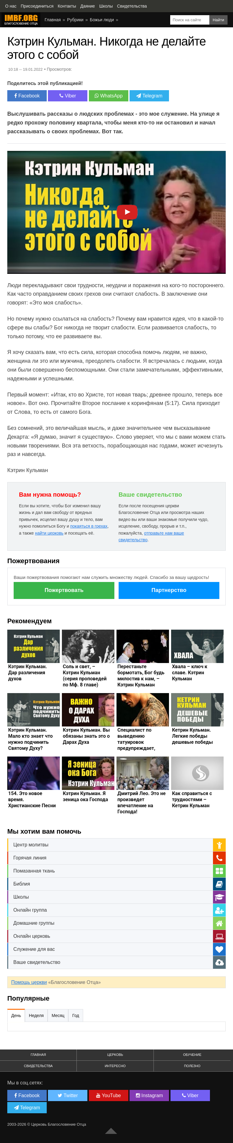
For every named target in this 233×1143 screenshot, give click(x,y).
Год (75, 1015)
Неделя (36, 1015)
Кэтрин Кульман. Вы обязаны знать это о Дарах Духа (86, 736)
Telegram (149, 95)
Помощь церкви (29, 982)
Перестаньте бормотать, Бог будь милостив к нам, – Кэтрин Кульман (140, 676)
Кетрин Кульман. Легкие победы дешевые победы (192, 736)
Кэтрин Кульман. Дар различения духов (27, 673)
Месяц (58, 1015)
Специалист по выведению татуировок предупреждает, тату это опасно (136, 742)
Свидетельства (38, 1066)
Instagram (149, 1095)
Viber (67, 95)
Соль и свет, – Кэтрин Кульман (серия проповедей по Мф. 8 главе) (84, 676)
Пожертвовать (64, 590)
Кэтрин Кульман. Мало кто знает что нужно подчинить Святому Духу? (30, 739)
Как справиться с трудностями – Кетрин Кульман (192, 799)
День (16, 1015)
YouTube (108, 1095)
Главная (38, 1054)
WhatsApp (109, 95)
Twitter (68, 1095)
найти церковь (49, 533)
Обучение (192, 1054)
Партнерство (168, 590)
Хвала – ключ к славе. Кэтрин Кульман (189, 673)
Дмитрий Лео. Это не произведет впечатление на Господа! (141, 803)
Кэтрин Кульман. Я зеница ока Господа (85, 796)
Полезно (192, 1066)
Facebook (27, 95)
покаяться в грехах (88, 526)
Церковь (115, 1054)
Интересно (115, 1066)
